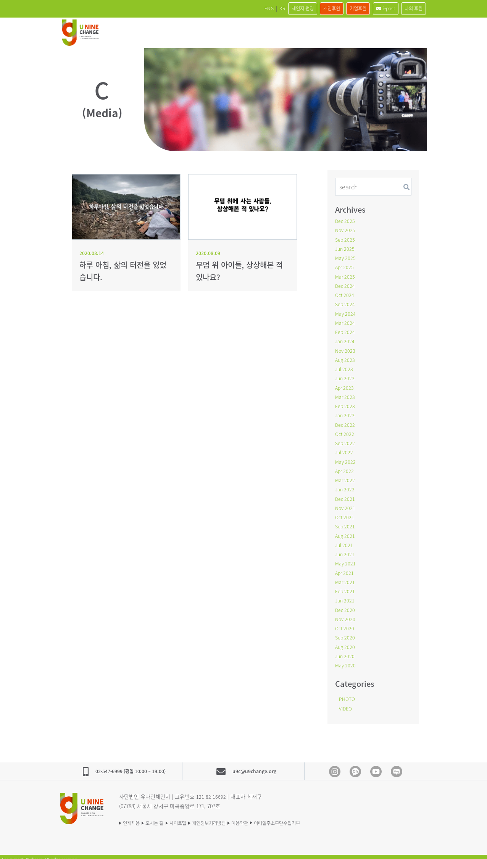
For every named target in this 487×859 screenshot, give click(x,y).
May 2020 (346, 660)
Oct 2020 (345, 624)
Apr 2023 (345, 385)
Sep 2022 (345, 440)
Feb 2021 (345, 587)
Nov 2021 (346, 505)
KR (246, 8)
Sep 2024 (345, 303)
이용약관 (270, 817)
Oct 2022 (345, 431)
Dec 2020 (345, 605)
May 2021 (346, 560)
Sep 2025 (345, 239)
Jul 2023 (345, 367)
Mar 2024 (345, 321)
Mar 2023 (345, 395)
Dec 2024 (345, 285)
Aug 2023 (345, 358)
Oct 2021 (345, 514)
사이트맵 (192, 817)
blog (396, 766)
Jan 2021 (345, 596)
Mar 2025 (345, 275)
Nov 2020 (346, 614)
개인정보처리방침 (231, 817)
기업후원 (342, 8)
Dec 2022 (345, 422)
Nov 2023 (346, 349)
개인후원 (309, 8)
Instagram (334, 766)
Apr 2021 (345, 569)
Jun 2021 (345, 550)
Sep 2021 (345, 523)
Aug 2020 (345, 642)
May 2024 (346, 312)
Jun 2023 (345, 376)
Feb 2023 (345, 404)
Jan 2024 (345, 340)
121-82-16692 (211, 791)
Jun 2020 (345, 651)
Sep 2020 (345, 633)
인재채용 (133, 817)
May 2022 (346, 459)
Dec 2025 (345, 220)
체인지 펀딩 (273, 8)
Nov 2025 (346, 230)
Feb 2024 (345, 330)
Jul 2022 (345, 450)
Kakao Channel (355, 766)
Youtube (376, 766)
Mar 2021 (345, 578)
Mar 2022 (345, 477)
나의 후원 (410, 8)
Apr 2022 (345, 468)
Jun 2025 (345, 248)
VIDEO (346, 703)
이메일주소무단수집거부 (316, 817)
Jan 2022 (345, 486)
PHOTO (348, 694)
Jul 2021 (345, 541)
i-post (375, 8)
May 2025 (346, 257)
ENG (228, 8)
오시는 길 (162, 817)
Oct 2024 (345, 294)
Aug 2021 (345, 532)
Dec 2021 (345, 495)
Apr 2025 (345, 266)
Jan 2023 (345, 413)
